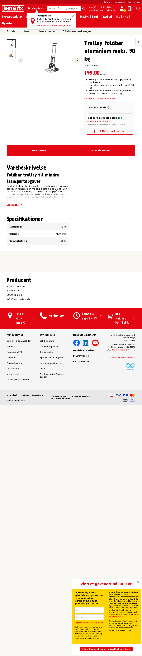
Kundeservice (134, 2)
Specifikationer (101, 150)
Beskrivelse (38, 150)
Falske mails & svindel (18, 379)
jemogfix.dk (12, 395)
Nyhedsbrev (120, 2)
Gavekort (107, 2)
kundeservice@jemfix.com (123, 350)
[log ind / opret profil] (122, 8)
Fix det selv (105, 7)
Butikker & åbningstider (19, 341)
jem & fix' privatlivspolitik (123, 615)
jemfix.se (25, 395)
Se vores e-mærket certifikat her (121, 358)
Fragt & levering (14, 363)
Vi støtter (111, 10)
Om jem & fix (46, 352)
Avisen (92, 7)
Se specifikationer (106, 99)
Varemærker (13, 374)
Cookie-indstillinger (16, 400)
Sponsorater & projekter (52, 357)
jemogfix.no (37, 395)
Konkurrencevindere (50, 363)
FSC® (42, 368)
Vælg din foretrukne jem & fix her (54, 25)
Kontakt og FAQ (15, 352)
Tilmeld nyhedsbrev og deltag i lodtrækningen (106, 649)
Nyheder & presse (49, 346)
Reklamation (13, 368)
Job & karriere (96, 10)
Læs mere (89, 99)
